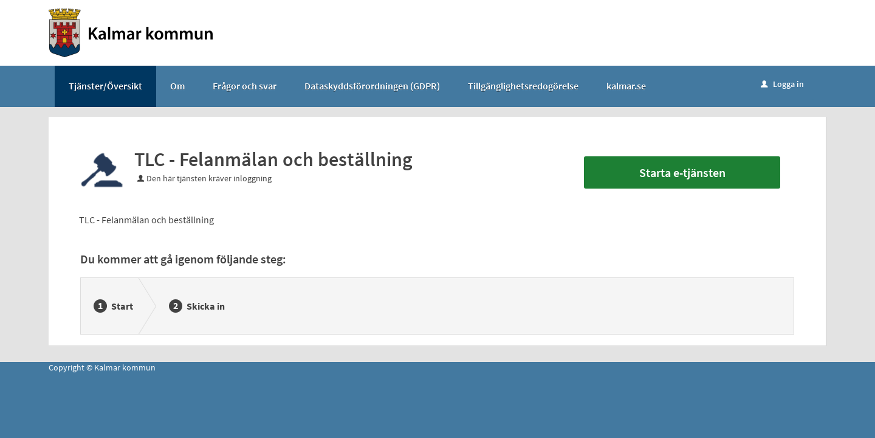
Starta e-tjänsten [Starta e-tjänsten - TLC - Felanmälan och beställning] (682, 172)
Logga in (782, 83)
